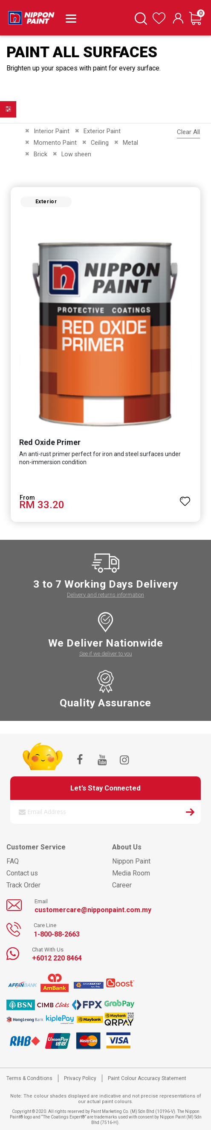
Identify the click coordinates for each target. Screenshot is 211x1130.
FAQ (12, 861)
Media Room (131, 873)
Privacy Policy (80, 1078)
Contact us (22, 873)
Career (122, 885)
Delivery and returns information (105, 594)
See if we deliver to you (105, 653)
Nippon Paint (131, 861)
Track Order (23, 885)
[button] (185, 497)
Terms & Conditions (29, 1078)
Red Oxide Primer (50, 442)
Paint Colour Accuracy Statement (147, 1078)
